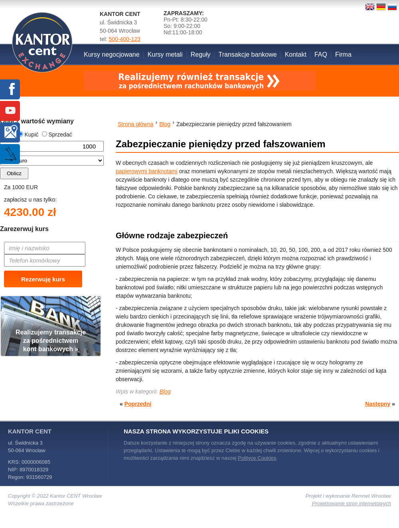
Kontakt (295, 54)
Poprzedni (138, 404)
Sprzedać (57, 134)
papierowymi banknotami (147, 171)
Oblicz (14, 173)
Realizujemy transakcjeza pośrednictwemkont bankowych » (51, 340)
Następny (377, 404)
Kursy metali (165, 54)
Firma (343, 54)
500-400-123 (124, 39)
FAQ (320, 54)
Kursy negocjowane (112, 54)
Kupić (28, 134)
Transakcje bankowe (247, 54)
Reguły (201, 54)
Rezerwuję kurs (43, 279)
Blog (165, 391)
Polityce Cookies (257, 458)
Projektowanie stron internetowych (351, 503)
